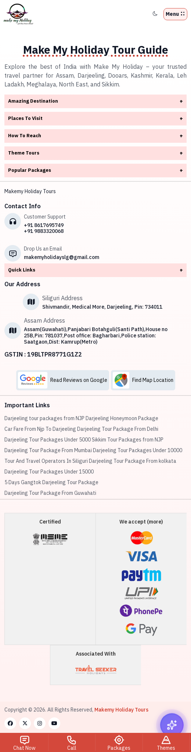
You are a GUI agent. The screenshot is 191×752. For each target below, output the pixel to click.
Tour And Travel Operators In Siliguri (46, 461)
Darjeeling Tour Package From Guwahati (50, 493)
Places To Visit (95, 119)
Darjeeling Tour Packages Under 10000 (137, 450)
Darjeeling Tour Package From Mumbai (48, 450)
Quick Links (95, 270)
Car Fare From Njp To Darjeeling (40, 429)
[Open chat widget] (172, 725)
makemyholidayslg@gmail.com (61, 257)
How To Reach (95, 136)
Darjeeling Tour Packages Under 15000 (49, 471)
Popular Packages (95, 170)
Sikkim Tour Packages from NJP (127, 439)
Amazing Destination (95, 101)
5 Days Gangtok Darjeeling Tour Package (51, 482)
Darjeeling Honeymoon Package (122, 418)
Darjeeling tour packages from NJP (44, 418)
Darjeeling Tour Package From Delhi (117, 429)
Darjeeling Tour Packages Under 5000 (47, 439)
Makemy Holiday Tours (30, 191)
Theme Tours (95, 153)
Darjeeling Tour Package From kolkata (132, 461)
